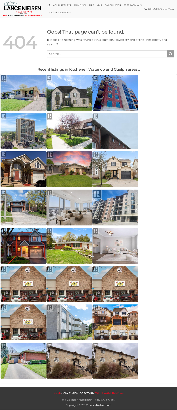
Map (99, 5)
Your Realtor (62, 5)
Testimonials (133, 5)
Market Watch (60, 12)
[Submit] (170, 53)
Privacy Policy (105, 400)
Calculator (113, 5)
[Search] (49, 5)
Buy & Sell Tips (84, 5)
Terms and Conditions (77, 400)
